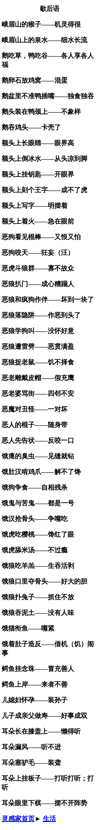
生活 (49, 818)
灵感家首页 (18, 818)
